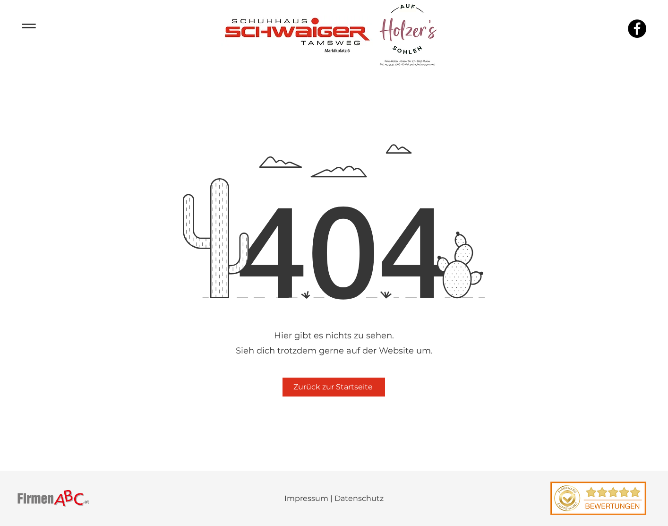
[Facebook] (637, 28)
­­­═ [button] (28, 24)
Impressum (306, 498)
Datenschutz (359, 498)
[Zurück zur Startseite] (334, 387)
